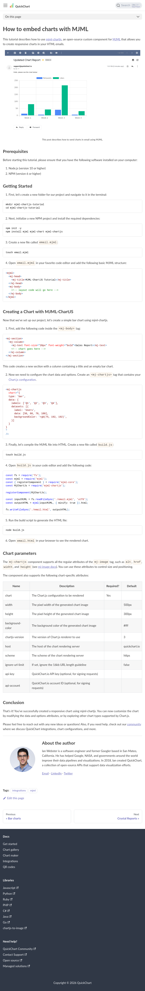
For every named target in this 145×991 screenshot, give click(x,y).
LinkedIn (56, 773)
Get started (10, 844)
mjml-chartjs (54, 39)
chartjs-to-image (15, 928)
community (134, 724)
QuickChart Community (19, 949)
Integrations (10, 861)
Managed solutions (16, 966)
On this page (13, 16)
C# (6, 911)
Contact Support (15, 954)
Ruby (7, 899)
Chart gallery (11, 849)
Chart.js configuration (22, 379)
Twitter (68, 773)
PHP (7, 905)
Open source (12, 960)
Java (7, 916)
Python (9, 893)
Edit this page (13, 798)
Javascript (10, 888)
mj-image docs (47, 567)
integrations (19, 790)
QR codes (9, 867)
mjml (33, 790)
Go (6, 922)
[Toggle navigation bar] (5, 5)
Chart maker (10, 855)
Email (45, 773)
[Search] (128, 5)
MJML (116, 39)
